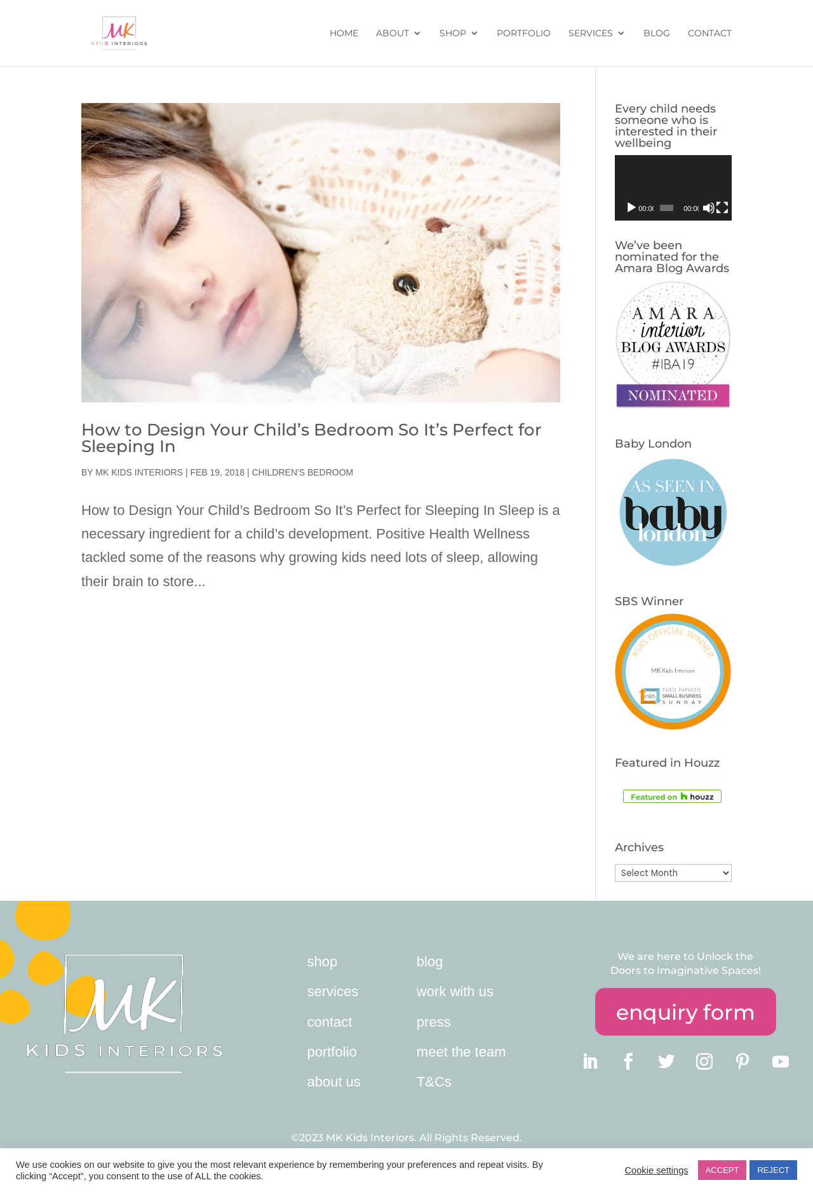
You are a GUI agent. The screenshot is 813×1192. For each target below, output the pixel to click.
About (392, 34)
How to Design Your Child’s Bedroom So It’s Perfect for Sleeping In (311, 438)
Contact (710, 34)
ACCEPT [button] (722, 1170)
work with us (455, 991)
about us (333, 1082)
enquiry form (685, 1012)
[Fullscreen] (722, 208)
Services (590, 34)
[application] (673, 188)
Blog (656, 34)
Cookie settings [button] (656, 1170)
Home (344, 34)
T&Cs (434, 1082)
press (434, 1022)
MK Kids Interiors (139, 472)
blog (430, 961)
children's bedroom (302, 472)
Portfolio (524, 34)
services (332, 991)
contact (329, 1022)
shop (322, 961)
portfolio (331, 1052)
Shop (453, 34)
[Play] (631, 208)
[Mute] (708, 208)
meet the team (461, 1052)
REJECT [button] (773, 1170)
